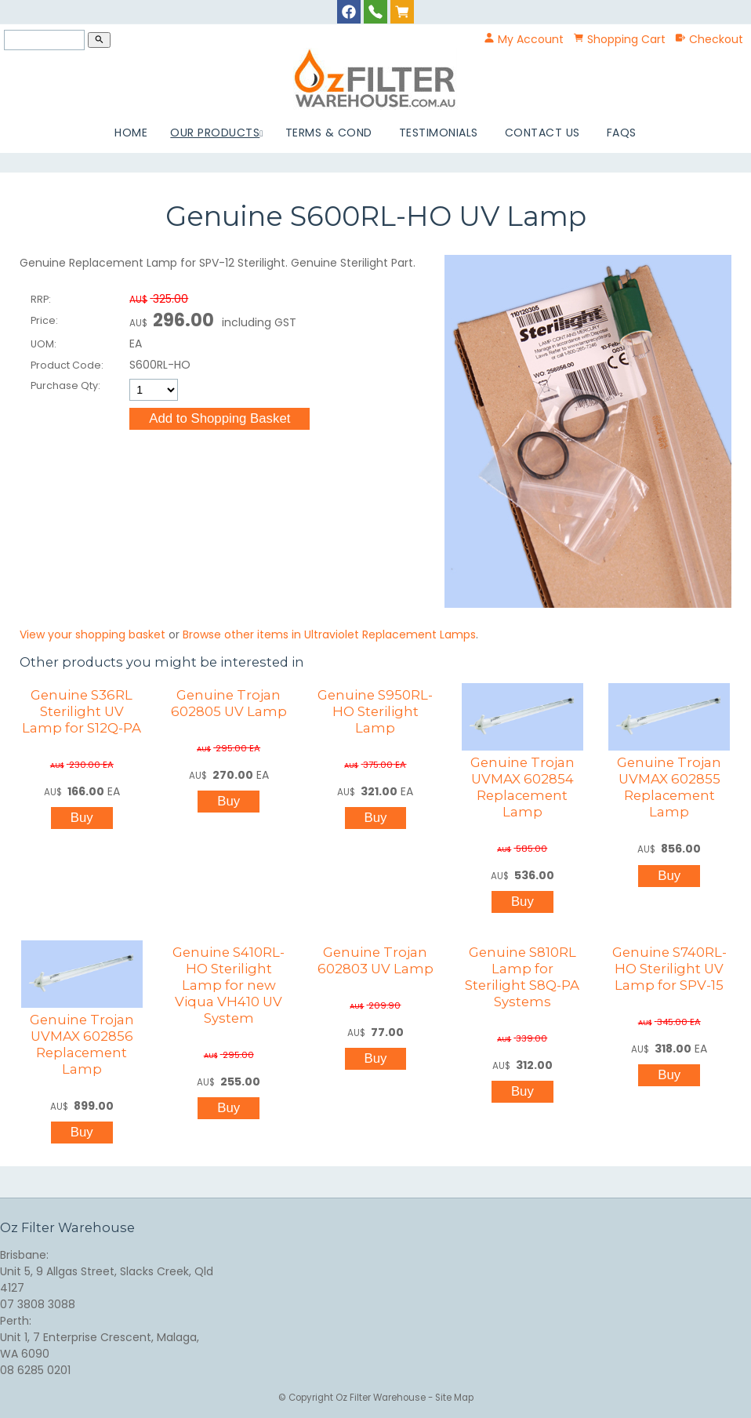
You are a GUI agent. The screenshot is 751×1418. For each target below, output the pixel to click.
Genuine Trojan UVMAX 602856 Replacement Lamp (82, 1044)
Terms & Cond (328, 132)
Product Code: (67, 365)
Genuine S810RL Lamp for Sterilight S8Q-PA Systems (522, 976)
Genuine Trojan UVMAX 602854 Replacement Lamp (522, 787)
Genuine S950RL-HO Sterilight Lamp (375, 711)
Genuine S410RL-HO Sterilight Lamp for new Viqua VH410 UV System (228, 985)
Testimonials (438, 132)
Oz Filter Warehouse (382, 1397)
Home (130, 132)
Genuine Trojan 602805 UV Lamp (229, 703)
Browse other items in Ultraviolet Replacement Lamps (329, 634)
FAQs (622, 132)
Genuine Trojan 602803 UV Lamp (375, 960)
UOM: (43, 344)
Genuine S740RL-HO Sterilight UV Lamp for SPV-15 (669, 968)
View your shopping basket (92, 634)
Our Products (214, 132)
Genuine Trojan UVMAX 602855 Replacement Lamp (669, 787)
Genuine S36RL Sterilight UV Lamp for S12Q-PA (81, 711)
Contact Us (542, 132)
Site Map (454, 1397)
